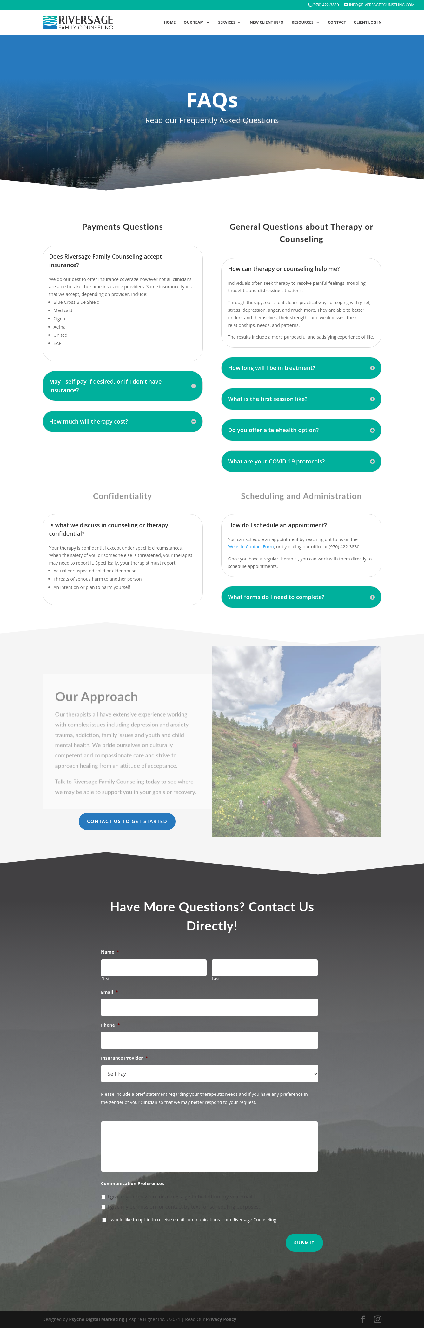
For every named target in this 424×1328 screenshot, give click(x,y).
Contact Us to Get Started (127, 821)
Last (216, 978)
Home (170, 22)
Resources (303, 22)
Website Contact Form (251, 547)
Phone (110, 1025)
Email (109, 992)
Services (226, 22)
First (105, 978)
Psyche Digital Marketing (96, 1319)
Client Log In (368, 22)
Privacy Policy (221, 1319)
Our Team (194, 22)
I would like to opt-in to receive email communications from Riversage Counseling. (193, 1219)
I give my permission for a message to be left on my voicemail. (181, 1196)
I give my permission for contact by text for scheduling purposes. (184, 1206)
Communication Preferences (132, 1183)
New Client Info (266, 22)
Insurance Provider (124, 1058)
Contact (337, 22)
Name (110, 952)
